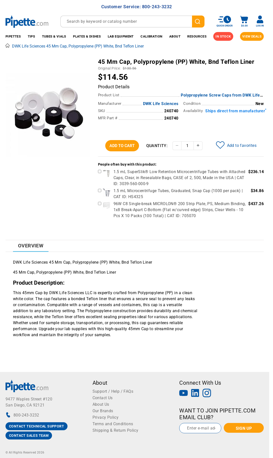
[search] (198, 22)
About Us (100, 404)
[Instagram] (206, 393)
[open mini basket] (244, 21)
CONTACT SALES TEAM (28, 435)
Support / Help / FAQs (112, 391)
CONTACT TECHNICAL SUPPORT (36, 426)
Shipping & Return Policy (115, 430)
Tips (31, 36)
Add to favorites (236, 145)
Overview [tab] (31, 246)
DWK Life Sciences (160, 103)
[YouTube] (183, 393)
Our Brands (102, 410)
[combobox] (132, 22)
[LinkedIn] (195, 393)
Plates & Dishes (87, 36)
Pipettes (13, 36)
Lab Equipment (121, 36)
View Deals (252, 36)
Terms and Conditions (112, 423)
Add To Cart (122, 145)
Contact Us (102, 397)
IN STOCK (223, 36)
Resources (196, 36)
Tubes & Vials (54, 36)
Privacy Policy (105, 417)
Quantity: (157, 145)
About (174, 36)
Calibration (151, 36)
